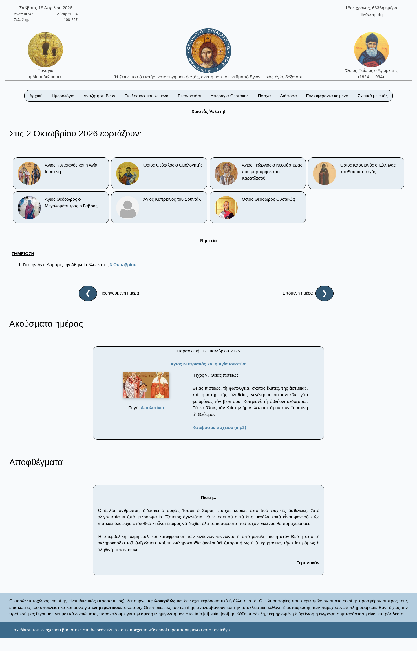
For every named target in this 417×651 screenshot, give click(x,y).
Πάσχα (264, 95)
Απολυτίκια (152, 407)
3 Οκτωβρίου (123, 264)
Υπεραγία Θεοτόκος (230, 95)
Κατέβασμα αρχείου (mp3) (219, 427)
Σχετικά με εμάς (373, 95)
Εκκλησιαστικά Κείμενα (146, 95)
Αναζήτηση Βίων (99, 95)
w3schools (159, 629)
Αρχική (36, 95)
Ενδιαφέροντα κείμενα (327, 95)
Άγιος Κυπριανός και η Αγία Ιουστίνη (208, 363)
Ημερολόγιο (63, 95)
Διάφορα (288, 95)
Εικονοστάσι (189, 95)
